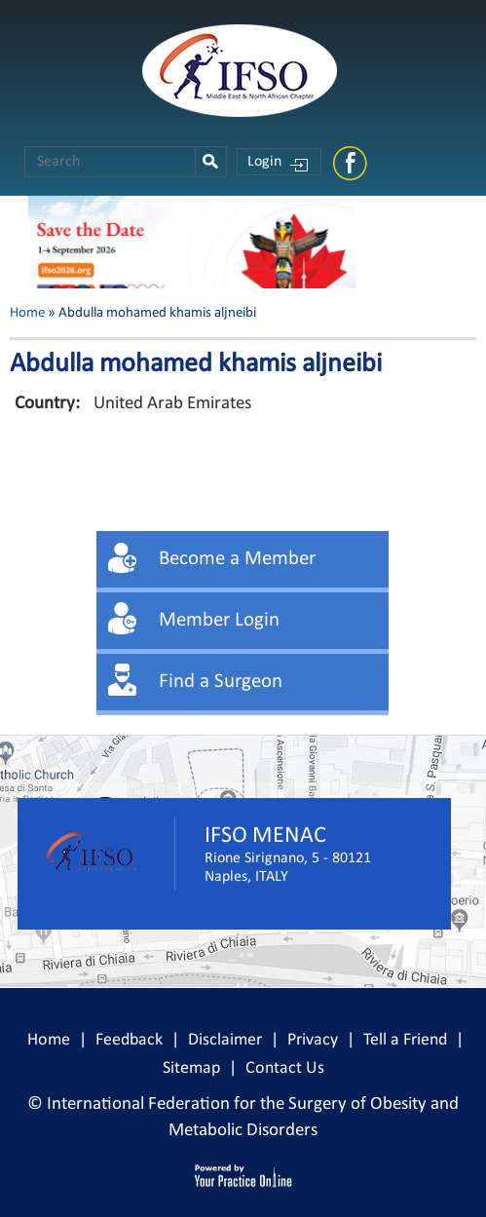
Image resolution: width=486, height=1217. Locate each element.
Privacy (312, 1040)
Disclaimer (225, 1040)
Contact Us (284, 1068)
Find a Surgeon (220, 681)
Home (27, 313)
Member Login (219, 620)
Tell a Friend (405, 1040)
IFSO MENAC (265, 836)
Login (264, 162)
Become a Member (237, 559)
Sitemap (191, 1068)
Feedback (129, 1040)
